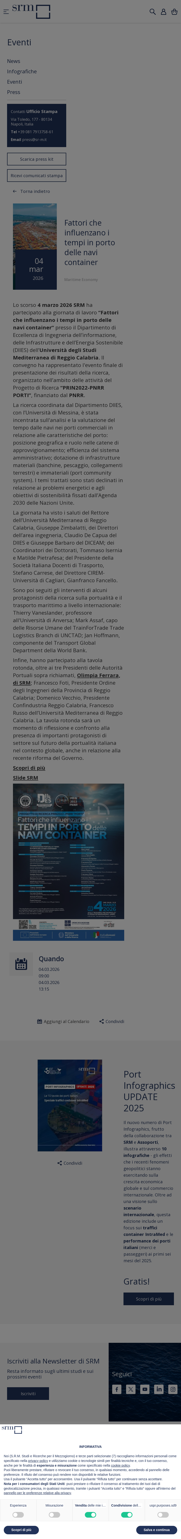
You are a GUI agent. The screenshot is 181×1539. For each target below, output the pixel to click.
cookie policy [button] (120, 1465)
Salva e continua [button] (157, 1530)
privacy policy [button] (38, 1461)
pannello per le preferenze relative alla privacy (37, 1493)
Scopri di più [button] (21, 1530)
